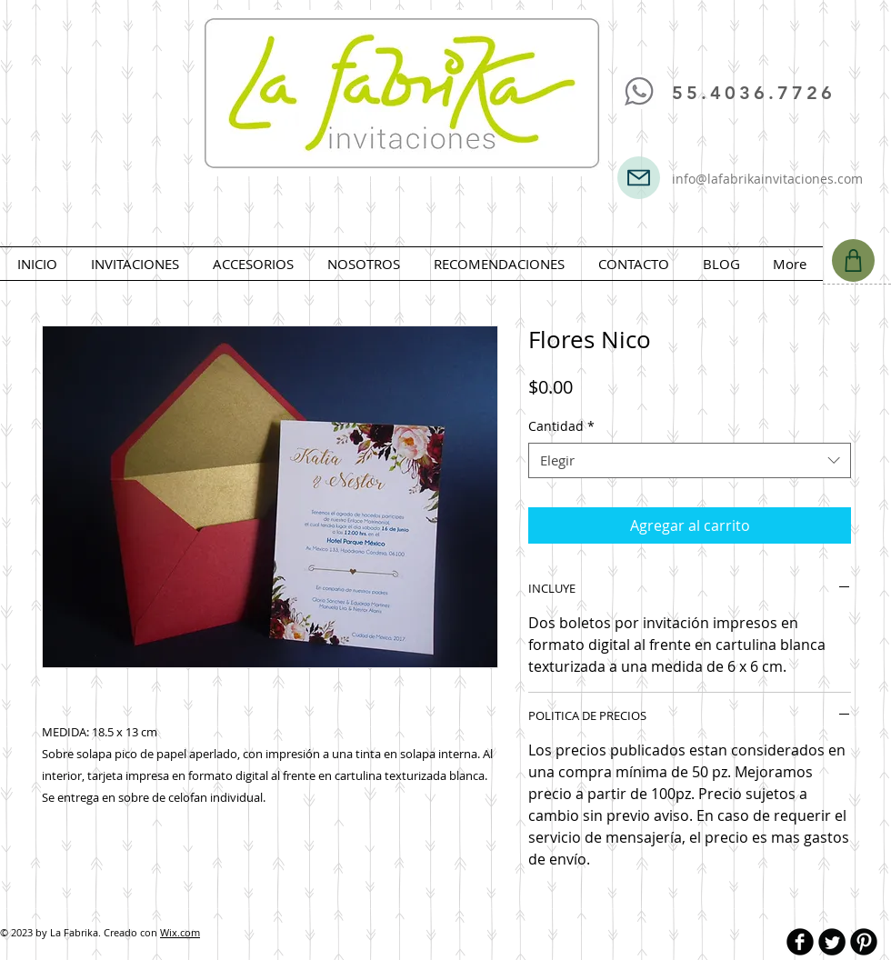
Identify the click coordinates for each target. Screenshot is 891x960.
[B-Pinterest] (863, 941)
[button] (134, 263)
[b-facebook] (800, 941)
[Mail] (638, 177)
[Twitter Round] (832, 941)
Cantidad (561, 426)
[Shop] (853, 260)
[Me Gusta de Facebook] (674, 35)
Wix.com (180, 932)
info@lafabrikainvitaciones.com (767, 178)
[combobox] (689, 460)
